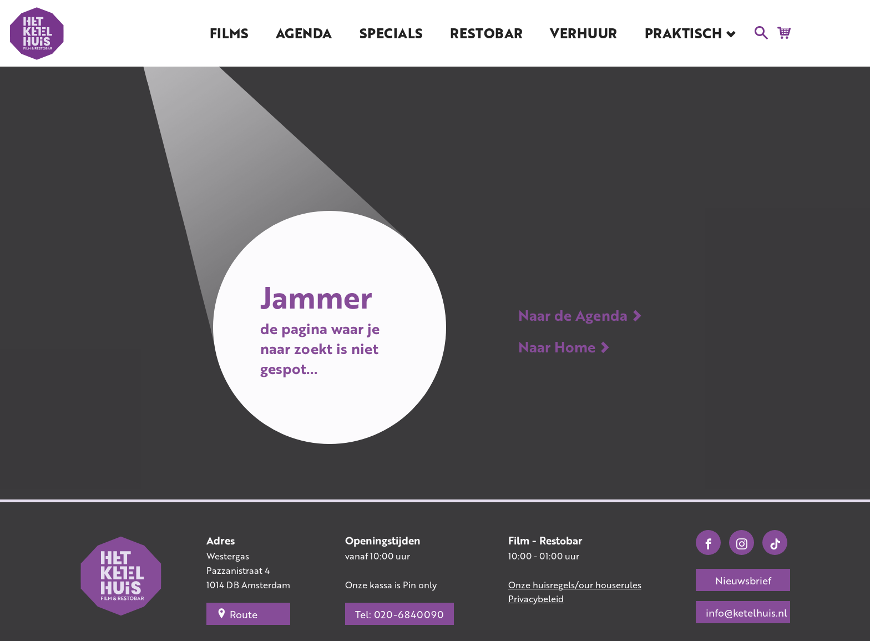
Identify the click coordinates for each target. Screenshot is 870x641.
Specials (391, 33)
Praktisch (683, 33)
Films (229, 33)
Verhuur (583, 33)
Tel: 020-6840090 (399, 614)
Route (236, 614)
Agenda (304, 33)
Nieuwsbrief (743, 580)
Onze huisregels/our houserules (574, 584)
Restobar (486, 33)
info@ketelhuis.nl (746, 612)
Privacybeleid (536, 598)
